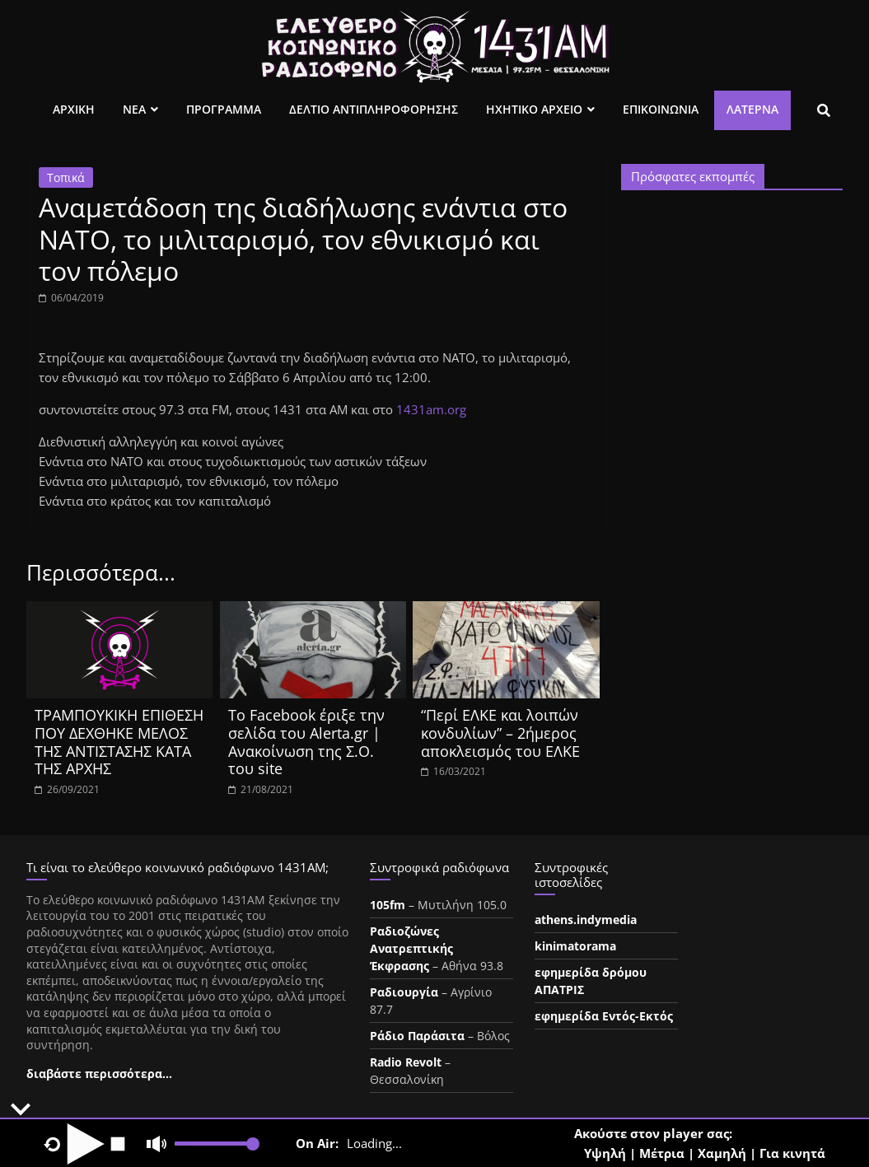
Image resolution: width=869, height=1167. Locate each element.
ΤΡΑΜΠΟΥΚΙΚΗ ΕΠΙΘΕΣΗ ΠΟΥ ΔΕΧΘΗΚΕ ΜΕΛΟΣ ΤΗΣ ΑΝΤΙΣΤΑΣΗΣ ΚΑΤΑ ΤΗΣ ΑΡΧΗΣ (119, 741)
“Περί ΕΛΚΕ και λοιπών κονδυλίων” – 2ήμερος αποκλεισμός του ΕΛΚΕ (500, 732)
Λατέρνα (752, 109)
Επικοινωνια (660, 109)
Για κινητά (792, 1153)
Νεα (134, 109)
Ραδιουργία (404, 992)
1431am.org (431, 409)
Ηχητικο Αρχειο (534, 109)
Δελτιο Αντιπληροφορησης (373, 109)
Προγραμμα (223, 109)
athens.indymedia (586, 919)
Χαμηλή (722, 1153)
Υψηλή (605, 1153)
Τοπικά (66, 177)
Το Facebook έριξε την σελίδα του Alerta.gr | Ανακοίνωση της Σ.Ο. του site (306, 741)
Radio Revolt (406, 1062)
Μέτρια (661, 1153)
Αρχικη (74, 109)
